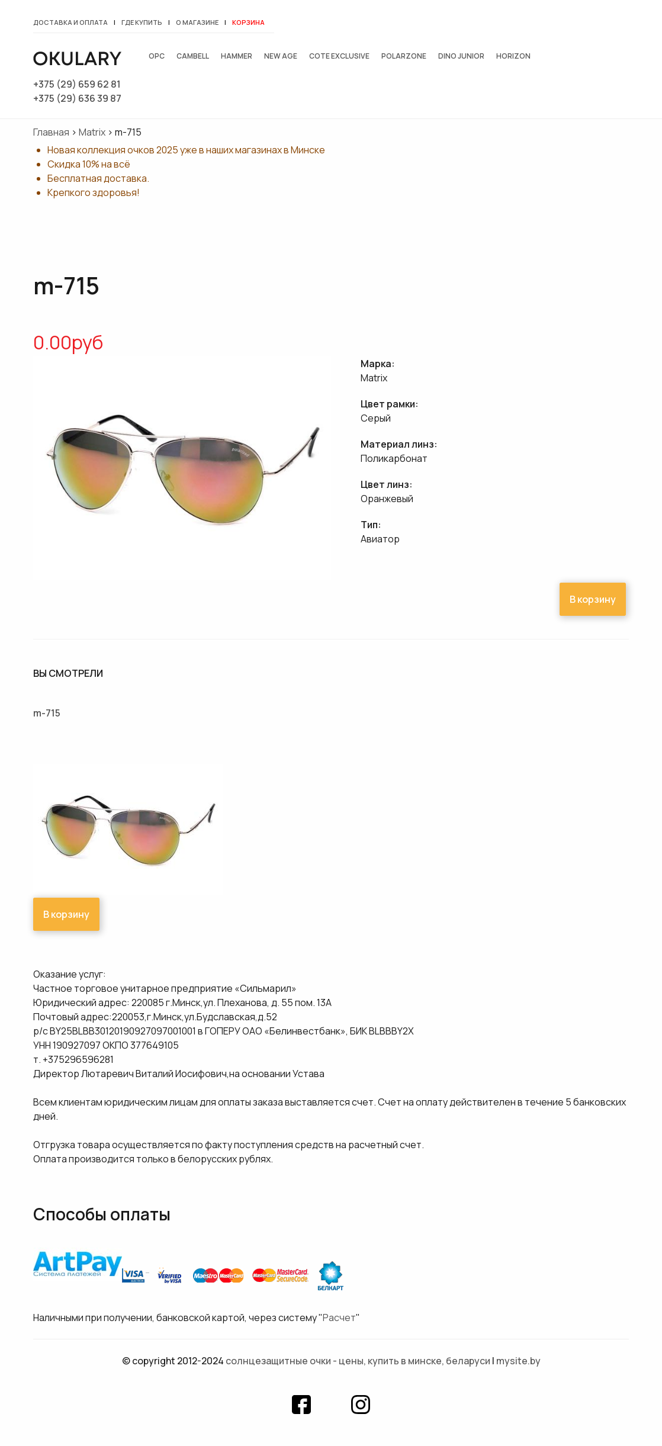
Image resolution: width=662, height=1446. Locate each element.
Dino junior (461, 56)
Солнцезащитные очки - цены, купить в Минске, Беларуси (358, 1360)
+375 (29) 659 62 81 (77, 84)
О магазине (197, 22)
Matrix (92, 132)
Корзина (248, 22)
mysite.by (518, 1360)
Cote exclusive (339, 56)
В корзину (593, 599)
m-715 (46, 712)
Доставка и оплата (70, 22)
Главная (51, 132)
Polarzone (403, 56)
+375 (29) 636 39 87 (77, 98)
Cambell (192, 56)
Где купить (141, 22)
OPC (157, 56)
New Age (280, 56)
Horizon (513, 56)
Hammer (236, 56)
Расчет (339, 1317)
